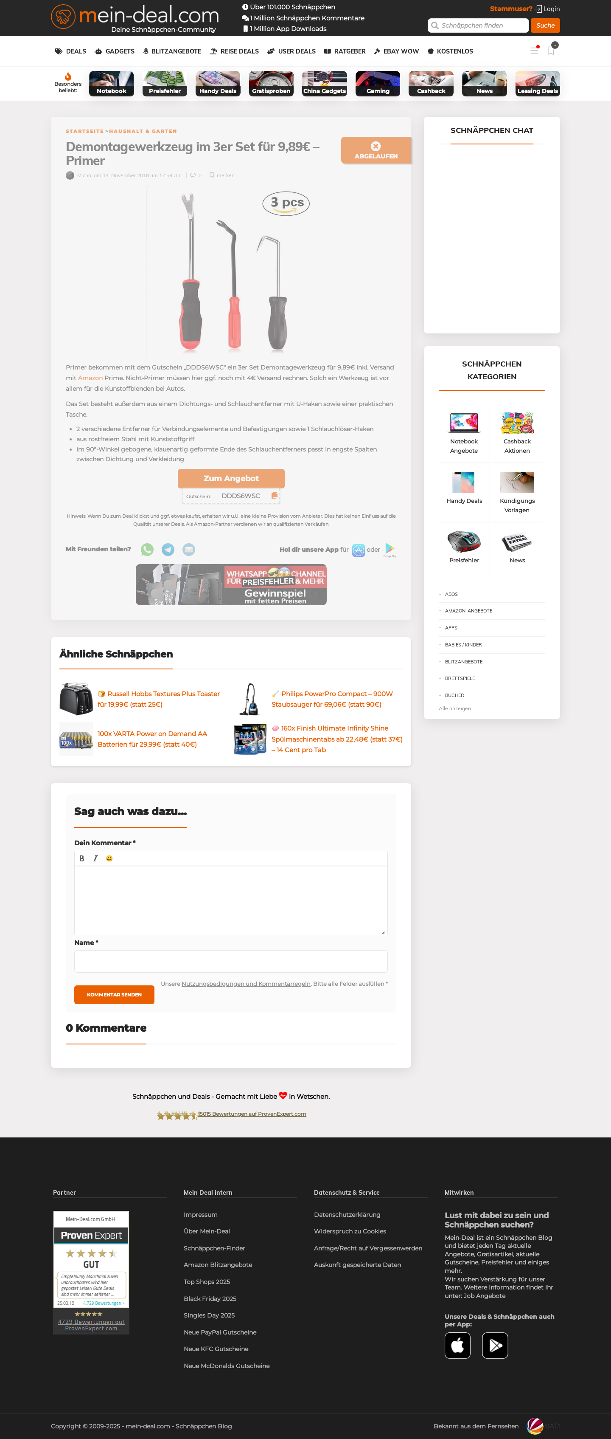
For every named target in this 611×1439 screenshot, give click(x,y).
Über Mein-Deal (207, 1231)
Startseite (85, 131)
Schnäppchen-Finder (214, 1248)
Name (86, 943)
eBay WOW (401, 51)
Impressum (201, 1215)
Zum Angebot (231, 478)
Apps (451, 628)
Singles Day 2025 (209, 1315)
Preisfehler (497, 1262)
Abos (451, 594)
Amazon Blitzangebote (218, 1265)
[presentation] (82, 858)
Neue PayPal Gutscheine (220, 1332)
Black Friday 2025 (210, 1299)
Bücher (454, 695)
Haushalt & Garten (143, 131)
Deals (76, 51)
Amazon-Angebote (468, 611)
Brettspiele (460, 678)
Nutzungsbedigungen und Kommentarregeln (246, 983)
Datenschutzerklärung (347, 1215)
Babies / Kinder (463, 645)
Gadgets (120, 51)
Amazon (90, 378)
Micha (78, 175)
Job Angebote (484, 1296)
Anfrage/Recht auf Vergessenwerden (368, 1248)
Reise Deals (240, 51)
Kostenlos (455, 51)
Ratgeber (350, 51)
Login (547, 9)
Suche (545, 25)
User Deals (297, 51)
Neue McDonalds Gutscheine (226, 1366)
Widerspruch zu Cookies (350, 1231)
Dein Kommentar (105, 843)
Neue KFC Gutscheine (216, 1349)
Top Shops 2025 (207, 1282)
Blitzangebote (176, 51)
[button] (82, 858)
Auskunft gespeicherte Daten (357, 1265)
